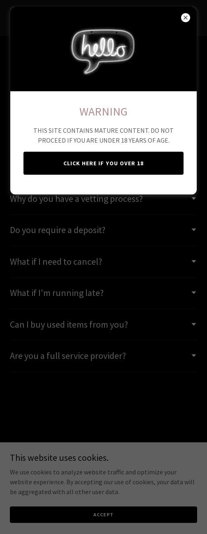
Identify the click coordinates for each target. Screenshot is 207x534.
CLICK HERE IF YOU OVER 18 (103, 163)
